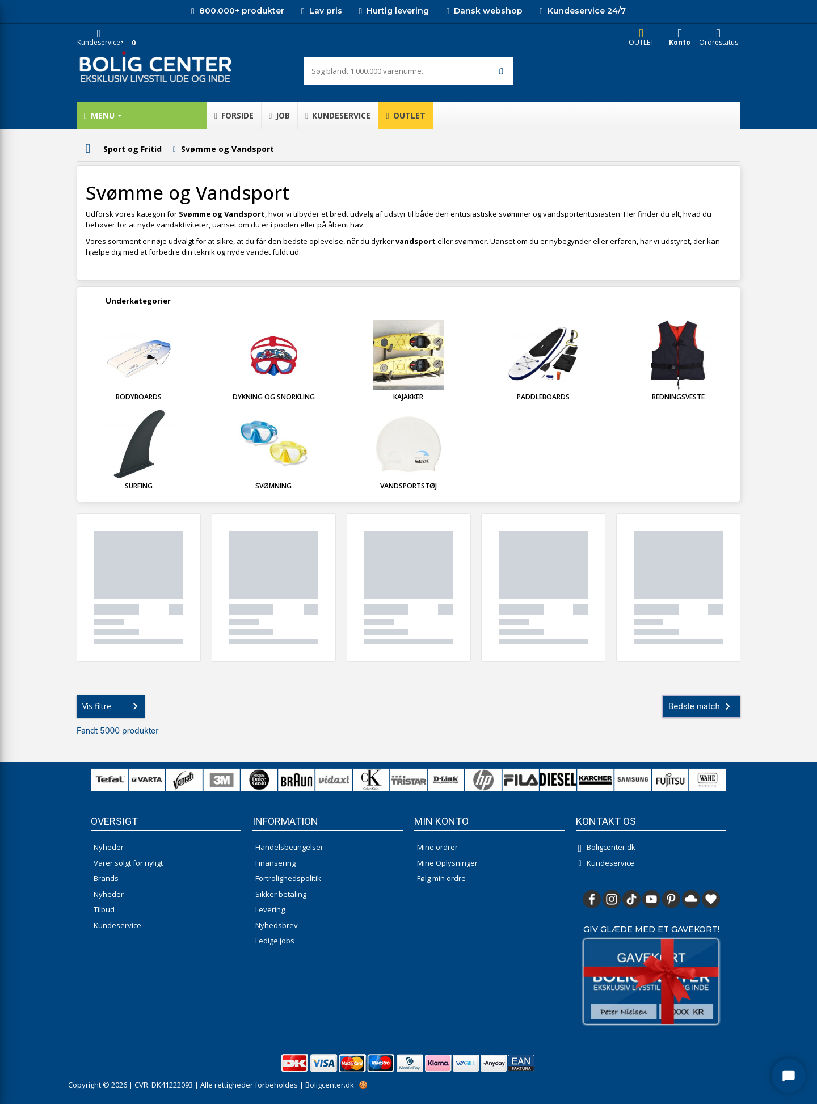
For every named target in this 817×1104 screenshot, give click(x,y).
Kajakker (408, 397)
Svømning (273, 486)
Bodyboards (139, 397)
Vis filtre (112, 706)
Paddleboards (543, 397)
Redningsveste (678, 397)
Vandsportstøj (408, 486)
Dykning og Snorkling (274, 397)
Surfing (139, 486)
